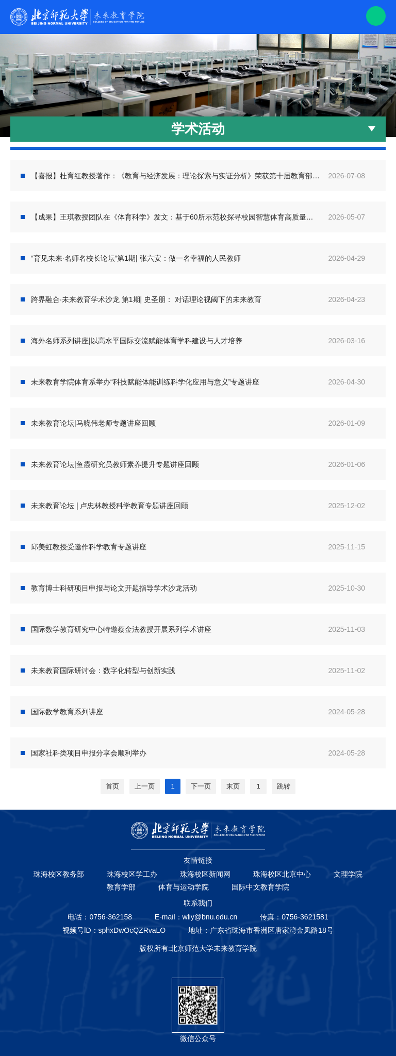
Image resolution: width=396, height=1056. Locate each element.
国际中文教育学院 (260, 887)
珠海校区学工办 (132, 874)
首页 (112, 786)
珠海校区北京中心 (282, 874)
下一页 (201, 786)
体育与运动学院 (183, 887)
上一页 (145, 786)
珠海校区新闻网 (205, 874)
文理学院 (348, 874)
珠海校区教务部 (59, 874)
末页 (233, 786)
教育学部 (121, 887)
